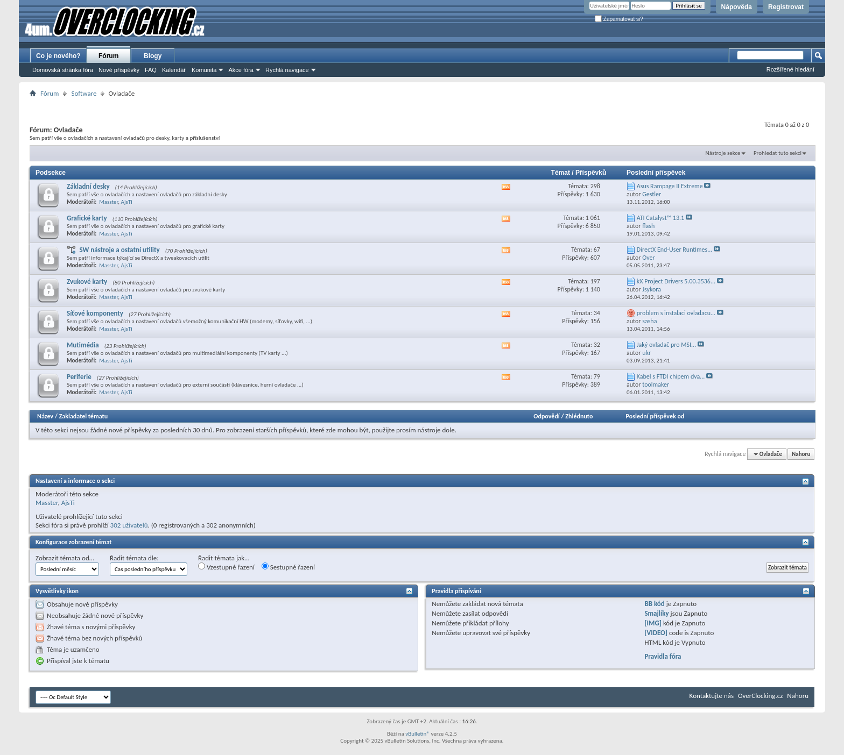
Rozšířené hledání (790, 69)
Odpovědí (546, 416)
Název (45, 416)
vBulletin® (417, 733)
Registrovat (786, 7)
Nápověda (736, 7)
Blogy (152, 56)
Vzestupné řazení (226, 566)
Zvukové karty (87, 281)
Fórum (108, 56)
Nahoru (801, 454)
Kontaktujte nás (712, 696)
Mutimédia (83, 345)
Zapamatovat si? (619, 19)
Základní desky (88, 186)
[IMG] (653, 623)
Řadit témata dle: (134, 558)
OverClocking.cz (760, 696)
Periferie (79, 377)
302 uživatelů (129, 525)
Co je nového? (58, 56)
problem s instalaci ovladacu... (676, 313)
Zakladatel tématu (83, 416)
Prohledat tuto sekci (777, 152)
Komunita (204, 70)
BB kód (654, 604)
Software (83, 93)
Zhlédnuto (579, 416)
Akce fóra (240, 70)
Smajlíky (656, 613)
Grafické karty (87, 218)
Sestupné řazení (288, 566)
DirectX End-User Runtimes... (675, 249)
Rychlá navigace (287, 70)
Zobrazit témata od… (65, 558)
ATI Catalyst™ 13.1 (660, 218)
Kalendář (174, 70)
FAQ (151, 70)
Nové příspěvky (119, 70)
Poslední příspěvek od (655, 416)
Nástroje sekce (723, 152)
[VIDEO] (655, 633)
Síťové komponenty (95, 313)
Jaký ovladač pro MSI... (666, 344)
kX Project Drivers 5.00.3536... (676, 281)
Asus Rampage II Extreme (670, 186)
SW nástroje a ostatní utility (119, 250)
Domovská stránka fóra (62, 70)
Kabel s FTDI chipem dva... (671, 376)
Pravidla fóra (662, 656)
